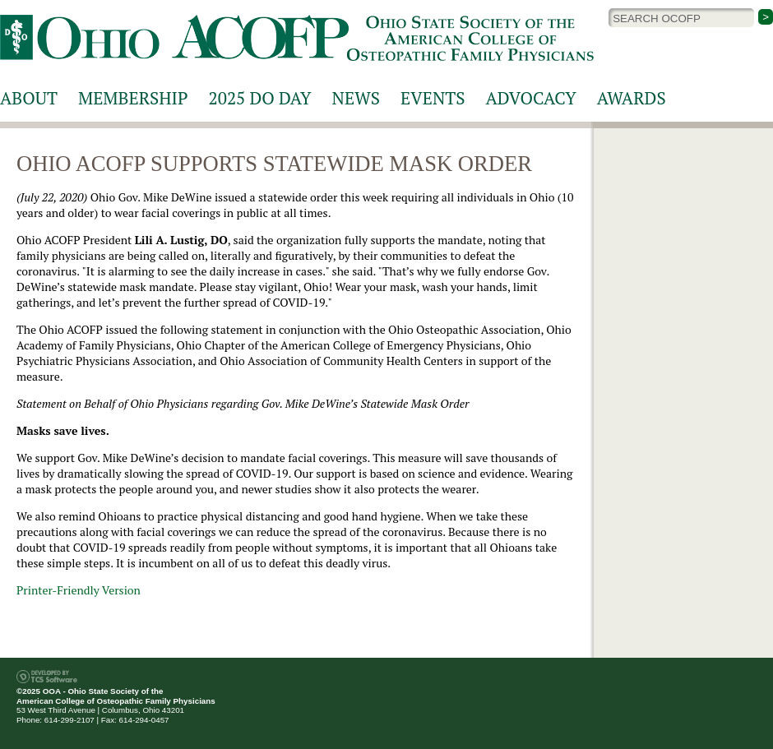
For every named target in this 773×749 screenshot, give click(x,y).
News (356, 97)
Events (432, 97)
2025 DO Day (260, 97)
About (29, 97)
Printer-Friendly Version (78, 590)
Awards (631, 97)
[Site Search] (681, 17)
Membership (133, 97)
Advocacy (531, 97)
